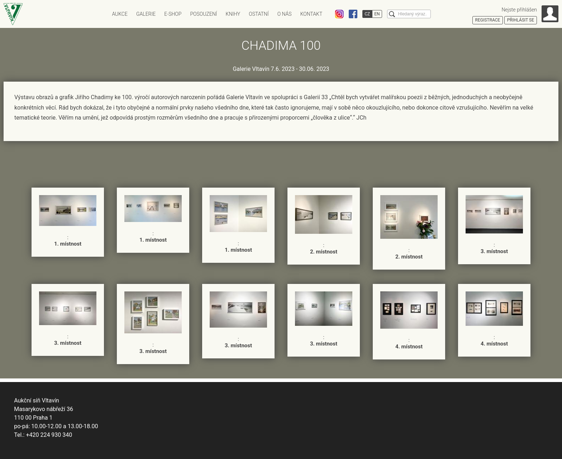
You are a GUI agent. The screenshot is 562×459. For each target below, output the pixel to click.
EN (377, 13)
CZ (367, 13)
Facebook (353, 14)
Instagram (339, 14)
